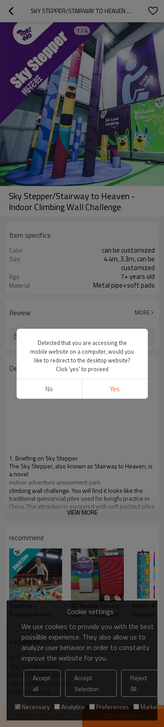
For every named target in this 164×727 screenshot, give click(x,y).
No (49, 389)
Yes (115, 389)
